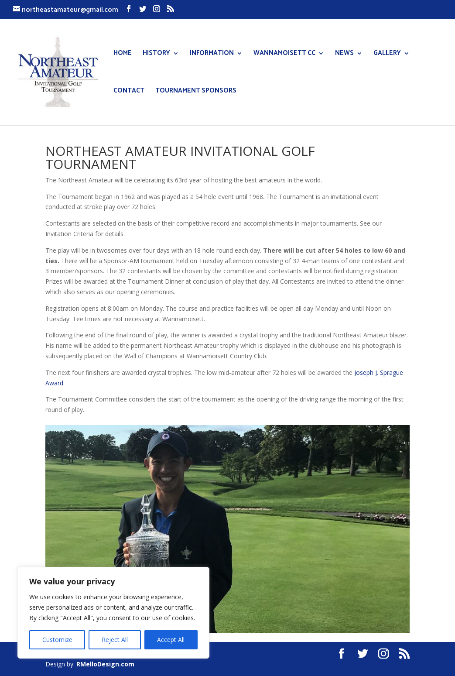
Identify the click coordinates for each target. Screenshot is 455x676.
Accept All (171, 639)
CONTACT (128, 92)
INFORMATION (212, 54)
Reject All (115, 639)
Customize (57, 639)
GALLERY (387, 54)
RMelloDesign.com (105, 664)
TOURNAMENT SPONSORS (195, 92)
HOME (122, 54)
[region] (113, 613)
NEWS (344, 54)
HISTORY (156, 54)
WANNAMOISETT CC (284, 54)
